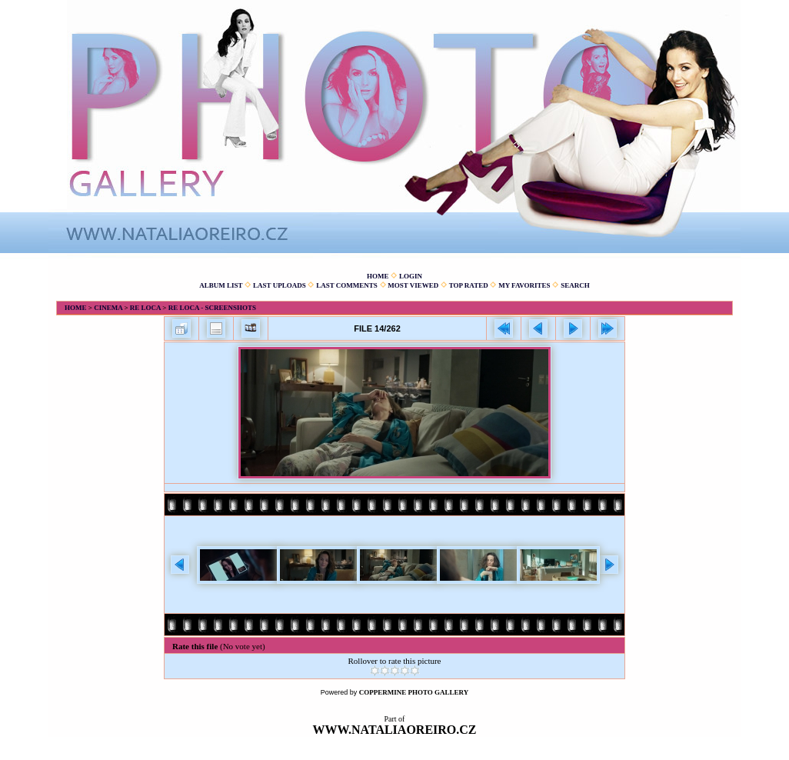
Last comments (347, 285)
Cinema (108, 308)
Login (410, 276)
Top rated (468, 285)
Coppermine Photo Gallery (414, 692)
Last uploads (279, 285)
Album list (220, 285)
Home (378, 276)
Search (575, 285)
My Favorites (524, 285)
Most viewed (413, 285)
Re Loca (145, 308)
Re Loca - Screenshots (212, 308)
